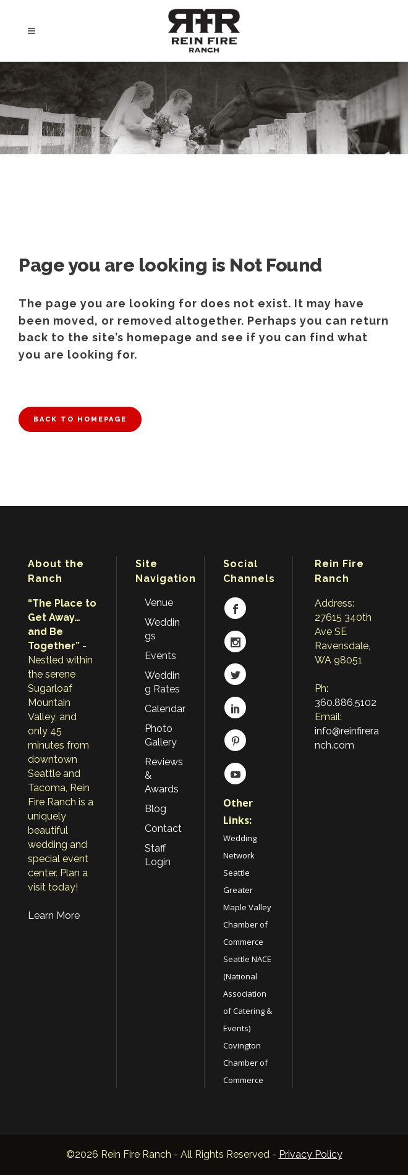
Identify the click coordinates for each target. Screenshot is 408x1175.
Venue (159, 602)
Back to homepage (80, 419)
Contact (163, 828)
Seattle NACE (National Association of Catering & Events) (247, 993)
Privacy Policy (310, 1154)
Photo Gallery (161, 735)
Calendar (165, 709)
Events (160, 656)
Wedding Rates (162, 682)
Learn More (54, 915)
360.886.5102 (345, 702)
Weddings (162, 629)
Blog (155, 809)
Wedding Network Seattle (240, 855)
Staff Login (158, 855)
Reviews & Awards (164, 775)
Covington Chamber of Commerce (245, 1063)
